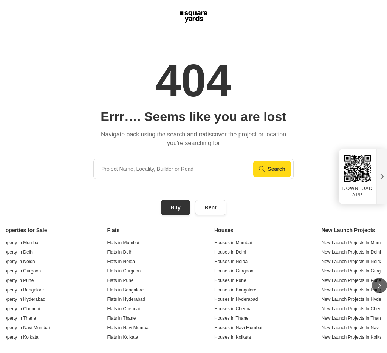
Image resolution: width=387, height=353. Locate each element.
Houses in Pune (230, 280)
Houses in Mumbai (233, 242)
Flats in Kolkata (122, 337)
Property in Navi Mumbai (25, 327)
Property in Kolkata (19, 337)
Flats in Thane (121, 318)
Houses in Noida (231, 261)
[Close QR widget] (381, 176)
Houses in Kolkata (232, 337)
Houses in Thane (231, 318)
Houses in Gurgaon (233, 271)
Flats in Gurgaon (124, 271)
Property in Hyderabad (22, 299)
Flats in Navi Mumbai (128, 327)
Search (272, 169)
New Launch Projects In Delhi (351, 252)
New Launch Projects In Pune (351, 280)
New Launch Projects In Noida (352, 261)
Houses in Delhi (230, 252)
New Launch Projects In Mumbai (354, 242)
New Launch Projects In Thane (353, 318)
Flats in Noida (121, 261)
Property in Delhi (17, 252)
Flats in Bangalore (125, 290)
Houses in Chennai (233, 308)
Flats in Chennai (123, 308)
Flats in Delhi (120, 252)
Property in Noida (17, 261)
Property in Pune (17, 280)
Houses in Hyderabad (236, 299)
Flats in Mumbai (123, 242)
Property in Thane (18, 318)
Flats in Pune (120, 280)
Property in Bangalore (22, 290)
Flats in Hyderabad (126, 299)
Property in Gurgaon (20, 271)
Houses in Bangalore (235, 290)
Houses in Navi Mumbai (238, 327)
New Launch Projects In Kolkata (354, 337)
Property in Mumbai (19, 242)
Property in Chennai (20, 308)
